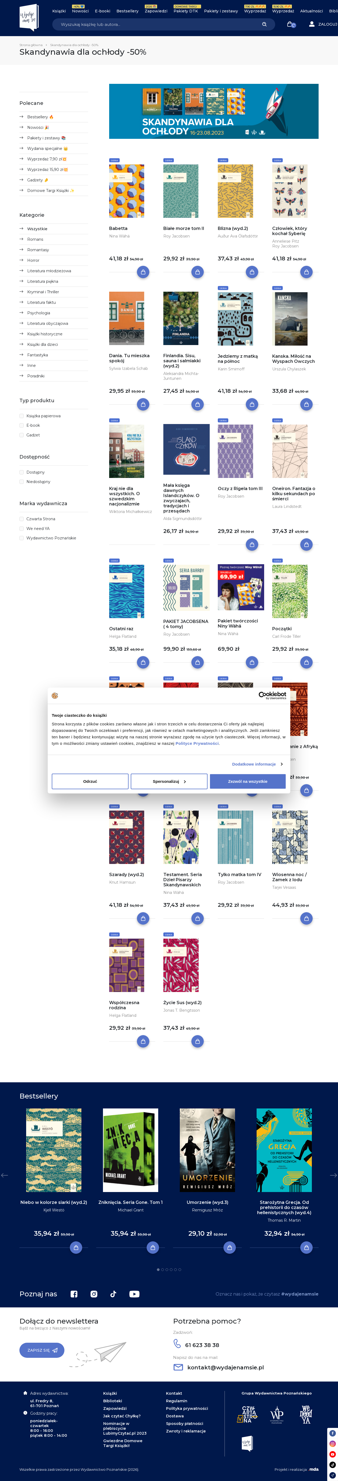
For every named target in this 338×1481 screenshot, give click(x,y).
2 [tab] (162, 1269)
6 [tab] (179, 1269)
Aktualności (311, 11)
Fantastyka (37, 355)
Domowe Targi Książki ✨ (50, 190)
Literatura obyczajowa (47, 323)
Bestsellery (127, 11)
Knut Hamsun (122, 882)
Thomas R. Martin (284, 1220)
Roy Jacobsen (176, 236)
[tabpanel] (53, 1178)
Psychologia (38, 313)
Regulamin (176, 1401)
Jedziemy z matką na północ (238, 359)
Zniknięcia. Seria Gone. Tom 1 (130, 1202)
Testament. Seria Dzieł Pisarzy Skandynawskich (182, 879)
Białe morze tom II (183, 228)
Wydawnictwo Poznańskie (51, 538)
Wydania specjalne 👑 (47, 148)
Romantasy (38, 249)
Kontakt (174, 1393)
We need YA (38, 528)
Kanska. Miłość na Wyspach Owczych (293, 359)
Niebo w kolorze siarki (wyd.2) (53, 1202)
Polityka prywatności (187, 1408)
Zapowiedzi (156, 11)
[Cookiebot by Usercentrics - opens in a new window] (262, 696)
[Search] (153, 24)
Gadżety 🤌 (38, 180)
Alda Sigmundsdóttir (182, 518)
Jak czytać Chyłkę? (122, 1416)
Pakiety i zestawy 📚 (46, 138)
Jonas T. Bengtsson (181, 1010)
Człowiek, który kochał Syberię (289, 231)
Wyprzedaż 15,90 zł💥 (47, 169)
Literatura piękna (42, 281)
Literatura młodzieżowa (49, 270)
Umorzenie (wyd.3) (207, 1202)
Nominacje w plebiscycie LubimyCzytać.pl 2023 (125, 1428)
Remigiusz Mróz (207, 1210)
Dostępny (35, 472)
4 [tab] (171, 1269)
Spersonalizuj (169, 781)
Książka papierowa (43, 416)
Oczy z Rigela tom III (240, 488)
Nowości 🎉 (38, 127)
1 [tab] (158, 1269)
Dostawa (175, 1416)
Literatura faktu (41, 302)
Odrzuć (90, 781)
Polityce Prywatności (197, 743)
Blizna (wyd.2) (233, 228)
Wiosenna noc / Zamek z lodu (289, 877)
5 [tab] (175, 1269)
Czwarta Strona (40, 518)
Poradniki (35, 376)
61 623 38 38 (196, 1345)
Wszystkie (37, 228)
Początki (282, 628)
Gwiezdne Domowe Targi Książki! (122, 1443)
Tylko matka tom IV (239, 874)
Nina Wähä (119, 236)
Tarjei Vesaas (284, 887)
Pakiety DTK (186, 11)
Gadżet (33, 435)
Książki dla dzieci (42, 344)
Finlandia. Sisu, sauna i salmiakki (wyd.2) (182, 360)
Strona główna (31, 45)
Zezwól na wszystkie (248, 781)
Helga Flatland (122, 636)
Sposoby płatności (184, 1423)
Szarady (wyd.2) (126, 874)
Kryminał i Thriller (43, 292)
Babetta (118, 228)
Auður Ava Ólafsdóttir (238, 236)
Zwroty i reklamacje (186, 1431)
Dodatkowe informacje (254, 764)
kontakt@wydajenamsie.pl (219, 1367)
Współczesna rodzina (124, 1005)
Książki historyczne (45, 334)
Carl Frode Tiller (286, 636)
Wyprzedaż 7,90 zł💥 (47, 159)
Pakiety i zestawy (221, 11)
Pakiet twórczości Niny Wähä (238, 623)
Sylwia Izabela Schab (128, 368)
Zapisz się (42, 1350)
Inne (31, 365)
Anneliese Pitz (285, 241)
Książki (59, 11)
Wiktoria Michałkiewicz (130, 511)
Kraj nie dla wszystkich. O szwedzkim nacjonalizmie (124, 496)
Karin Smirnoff (231, 369)
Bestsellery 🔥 (40, 117)
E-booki (102, 11)
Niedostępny (38, 481)
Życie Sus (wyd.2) (182, 1002)
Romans (35, 239)
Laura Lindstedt (287, 506)
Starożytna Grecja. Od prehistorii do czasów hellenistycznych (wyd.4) (284, 1207)
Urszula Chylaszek (289, 369)
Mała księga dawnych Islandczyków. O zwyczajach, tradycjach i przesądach (181, 498)
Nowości (80, 11)
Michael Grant (131, 1210)
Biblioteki (112, 1401)
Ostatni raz (121, 628)
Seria (114, 160)
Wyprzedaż (255, 11)
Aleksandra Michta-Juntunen (181, 376)
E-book (33, 425)
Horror (33, 260)
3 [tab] (166, 1269)
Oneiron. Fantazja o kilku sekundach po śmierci (293, 493)
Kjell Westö (53, 1210)
